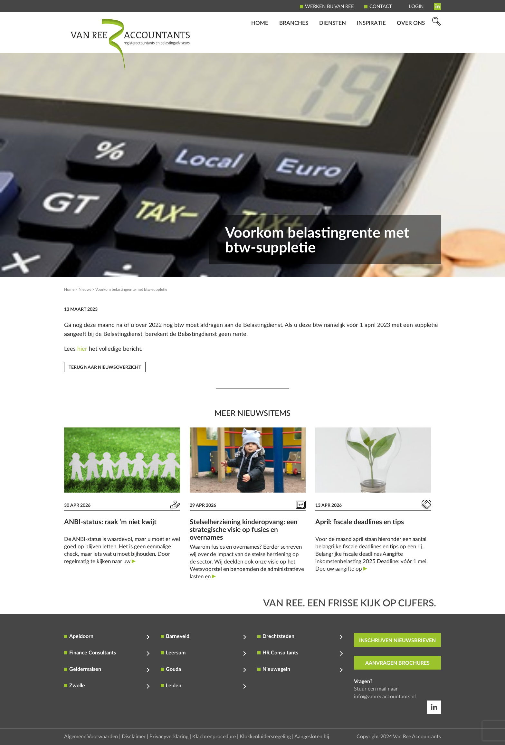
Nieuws (85, 289)
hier (82, 349)
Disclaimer (134, 736)
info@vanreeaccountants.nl (385, 696)
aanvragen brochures (397, 663)
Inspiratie (371, 43)
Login (416, 6)
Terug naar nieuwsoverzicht (105, 367)
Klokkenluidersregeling (265, 736)
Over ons (411, 43)
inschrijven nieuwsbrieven (397, 640)
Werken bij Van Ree (329, 6)
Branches (293, 43)
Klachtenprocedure (214, 736)
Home (259, 43)
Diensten (332, 43)
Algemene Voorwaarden (91, 736)
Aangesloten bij (311, 736)
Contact (380, 6)
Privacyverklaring (168, 736)
